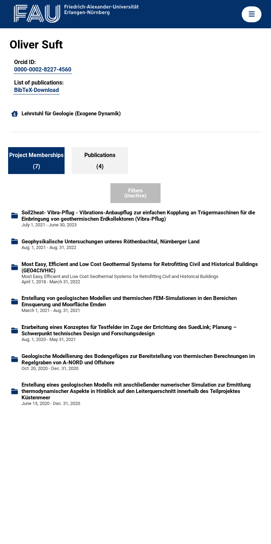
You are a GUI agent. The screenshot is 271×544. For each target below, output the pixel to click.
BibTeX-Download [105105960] (36, 90)
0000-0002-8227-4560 (42, 69)
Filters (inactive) (135, 193)
